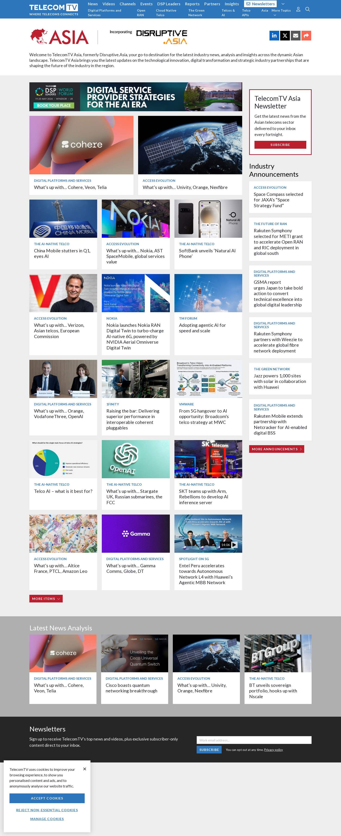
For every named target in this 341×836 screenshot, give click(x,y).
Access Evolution (159, 180)
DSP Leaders (168, 3)
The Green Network (196, 12)
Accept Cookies (47, 798)
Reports (192, 3)
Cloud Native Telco (166, 12)
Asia (264, 10)
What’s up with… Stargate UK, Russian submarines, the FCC (134, 496)
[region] (47, 796)
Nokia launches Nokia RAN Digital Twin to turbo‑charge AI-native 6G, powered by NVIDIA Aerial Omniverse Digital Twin (135, 336)
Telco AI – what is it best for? (63, 491)
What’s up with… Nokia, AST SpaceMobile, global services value (135, 256)
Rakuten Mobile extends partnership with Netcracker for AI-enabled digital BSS (280, 424)
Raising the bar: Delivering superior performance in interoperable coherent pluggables (132, 419)
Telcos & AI (228, 12)
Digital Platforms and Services (104, 12)
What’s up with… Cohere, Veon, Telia (70, 187)
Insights (232, 3)
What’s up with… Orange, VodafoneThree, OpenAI (59, 413)
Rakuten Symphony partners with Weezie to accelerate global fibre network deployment (278, 342)
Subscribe (280, 145)
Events (146, 3)
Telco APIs (246, 12)
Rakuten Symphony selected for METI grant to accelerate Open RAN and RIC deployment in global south (278, 242)
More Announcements (277, 449)
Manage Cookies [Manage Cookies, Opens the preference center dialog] (47, 819)
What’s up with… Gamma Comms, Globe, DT (130, 568)
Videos (108, 3)
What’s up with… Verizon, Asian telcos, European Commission (59, 330)
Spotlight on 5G (194, 559)
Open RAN (141, 12)
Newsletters (260, 3)
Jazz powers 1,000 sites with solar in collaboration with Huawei (280, 381)
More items (46, 599)
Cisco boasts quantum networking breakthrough (131, 687)
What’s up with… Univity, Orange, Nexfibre (185, 187)
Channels (128, 3)
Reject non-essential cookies (47, 810)
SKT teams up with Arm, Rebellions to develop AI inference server (203, 496)
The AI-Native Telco (51, 244)
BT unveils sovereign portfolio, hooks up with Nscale (273, 690)
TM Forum (188, 318)
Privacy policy (273, 750)
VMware (186, 404)
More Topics (281, 12)
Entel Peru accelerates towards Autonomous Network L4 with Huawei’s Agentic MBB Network (206, 574)
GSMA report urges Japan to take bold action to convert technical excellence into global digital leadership (278, 293)
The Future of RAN (270, 224)
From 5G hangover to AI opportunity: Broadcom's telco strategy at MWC (204, 416)
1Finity (112, 404)
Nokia (111, 318)
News (93, 3)
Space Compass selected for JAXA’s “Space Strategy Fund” (278, 199)
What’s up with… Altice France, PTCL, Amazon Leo (60, 568)
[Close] (85, 769)
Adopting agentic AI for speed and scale (202, 327)
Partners (212, 3)
